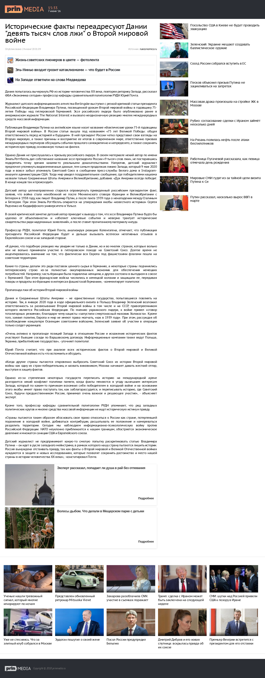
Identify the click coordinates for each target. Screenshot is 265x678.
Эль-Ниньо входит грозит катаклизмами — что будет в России (67, 70)
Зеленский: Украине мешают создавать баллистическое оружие (220, 46)
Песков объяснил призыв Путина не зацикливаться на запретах (217, 84)
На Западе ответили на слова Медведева (50, 80)
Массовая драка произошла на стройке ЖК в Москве (224, 103)
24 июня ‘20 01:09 (31, 49)
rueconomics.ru (148, 49)
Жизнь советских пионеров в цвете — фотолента (57, 60)
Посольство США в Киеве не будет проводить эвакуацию (224, 27)
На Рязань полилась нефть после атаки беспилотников (219, 141)
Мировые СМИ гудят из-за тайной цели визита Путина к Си (225, 180)
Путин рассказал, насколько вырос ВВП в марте (221, 199)
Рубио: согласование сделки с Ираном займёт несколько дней (225, 122)
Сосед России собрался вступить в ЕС (218, 63)
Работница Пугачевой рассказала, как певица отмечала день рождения (224, 160)
